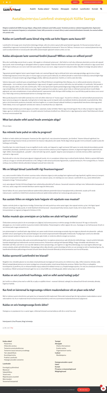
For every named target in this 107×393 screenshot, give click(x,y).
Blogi (12, 327)
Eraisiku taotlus (61, 348)
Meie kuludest (7, 379)
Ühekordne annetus (10, 346)
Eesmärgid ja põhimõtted (11, 367)
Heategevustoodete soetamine (13, 360)
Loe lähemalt (71, 389)
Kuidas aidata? (7, 341)
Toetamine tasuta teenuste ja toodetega (16, 350)
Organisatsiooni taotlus (63, 350)
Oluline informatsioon (63, 346)
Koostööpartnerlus (10, 355)
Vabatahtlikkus (7, 372)
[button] (101, 8)
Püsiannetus (8, 344)
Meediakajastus (61, 355)
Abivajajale (58, 344)
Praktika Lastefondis (10, 357)
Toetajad (57, 341)
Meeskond (6, 370)
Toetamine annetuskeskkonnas (14, 348)
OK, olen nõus (83, 389)
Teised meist (7, 374)
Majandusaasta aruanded (11, 377)
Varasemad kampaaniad (10, 381)
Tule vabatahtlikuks (10, 353)
